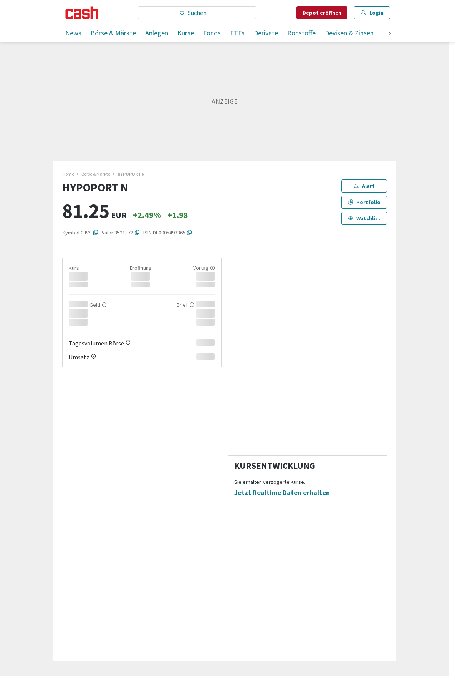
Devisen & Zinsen (349, 32)
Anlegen (156, 32)
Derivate (266, 32)
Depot (322, 12)
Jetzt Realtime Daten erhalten (282, 492)
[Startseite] (82, 12)
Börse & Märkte (113, 32)
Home (68, 174)
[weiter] (389, 34)
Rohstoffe (301, 32)
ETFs (237, 32)
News (73, 32)
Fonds (212, 32)
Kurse (185, 32)
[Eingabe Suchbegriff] (197, 12)
